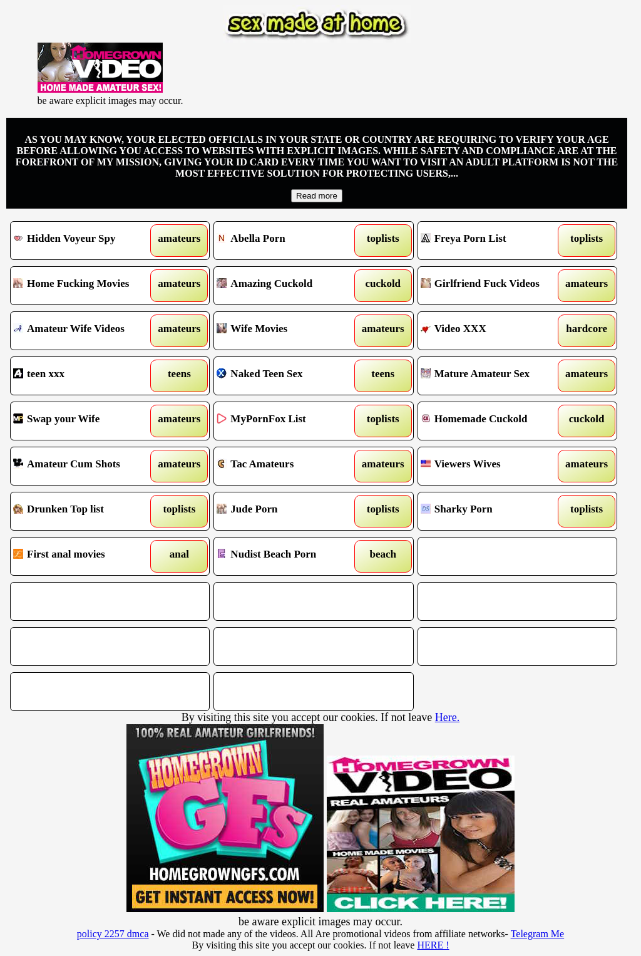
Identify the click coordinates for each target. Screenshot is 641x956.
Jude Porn (288, 511)
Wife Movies (288, 330)
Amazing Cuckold (288, 285)
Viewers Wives (492, 466)
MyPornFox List (288, 421)
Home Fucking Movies (84, 285)
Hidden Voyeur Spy (84, 240)
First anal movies (84, 556)
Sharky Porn (492, 511)
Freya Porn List (492, 240)
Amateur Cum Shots (84, 466)
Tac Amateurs (288, 466)
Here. (447, 717)
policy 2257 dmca (113, 933)
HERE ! (433, 945)
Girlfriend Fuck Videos (492, 285)
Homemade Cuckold (492, 421)
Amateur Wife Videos (84, 330)
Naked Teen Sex (288, 376)
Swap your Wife (84, 421)
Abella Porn (288, 240)
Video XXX (492, 330)
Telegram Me (538, 933)
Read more (316, 195)
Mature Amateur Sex (492, 376)
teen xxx (84, 376)
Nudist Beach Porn (288, 556)
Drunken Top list (84, 511)
